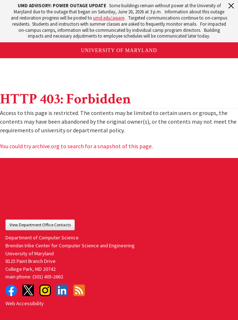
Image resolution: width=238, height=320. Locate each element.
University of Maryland (119, 50)
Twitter (28, 290)
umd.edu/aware (108, 18)
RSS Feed (79, 290)
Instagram (45, 290)
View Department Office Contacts (40, 224)
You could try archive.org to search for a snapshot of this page (76, 146)
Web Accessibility (24, 303)
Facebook (11, 290)
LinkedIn (62, 290)
